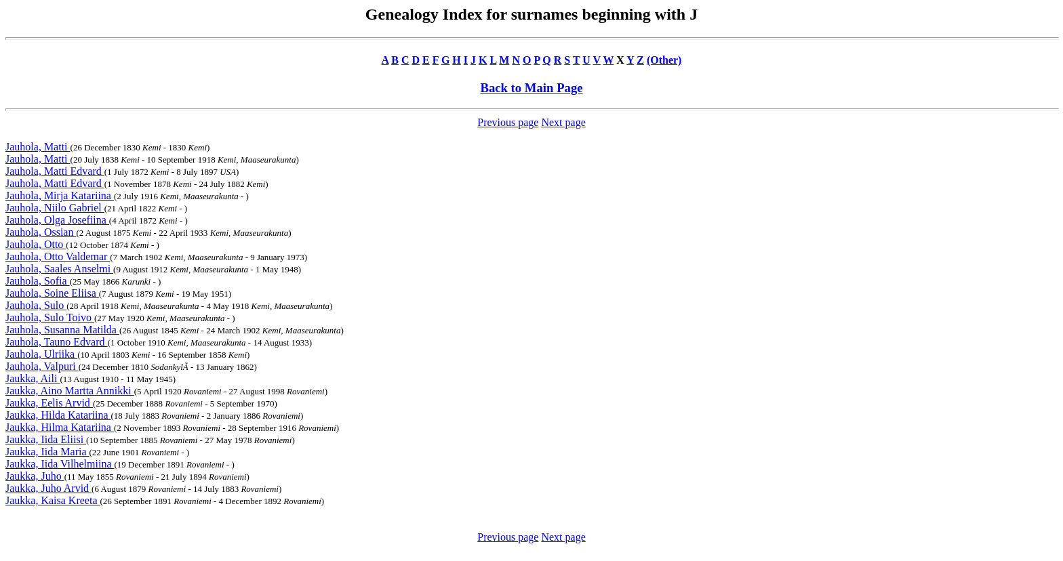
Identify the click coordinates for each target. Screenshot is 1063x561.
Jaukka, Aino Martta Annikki (69, 390)
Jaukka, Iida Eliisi (45, 439)
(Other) (664, 60)
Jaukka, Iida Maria (47, 451)
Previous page (507, 122)
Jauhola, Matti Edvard (54, 171)
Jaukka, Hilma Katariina (59, 427)
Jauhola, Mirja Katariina (59, 195)
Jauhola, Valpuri (42, 366)
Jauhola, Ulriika (41, 354)
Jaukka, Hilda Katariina (58, 415)
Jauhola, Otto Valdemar (57, 256)
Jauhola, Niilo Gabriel (54, 207)
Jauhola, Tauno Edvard (56, 342)
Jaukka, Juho (34, 476)
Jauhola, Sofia (37, 281)
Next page (563, 122)
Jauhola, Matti (38, 146)
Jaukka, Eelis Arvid (49, 403)
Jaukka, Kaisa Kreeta (52, 500)
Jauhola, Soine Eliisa (52, 293)
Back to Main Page (531, 88)
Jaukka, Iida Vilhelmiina (59, 464)
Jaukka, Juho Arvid (48, 488)
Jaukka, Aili (32, 378)
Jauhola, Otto (35, 244)
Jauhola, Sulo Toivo (49, 317)
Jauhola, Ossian (40, 232)
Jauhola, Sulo (35, 305)
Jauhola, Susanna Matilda (62, 329)
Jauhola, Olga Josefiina (57, 220)
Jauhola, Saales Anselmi (59, 268)
